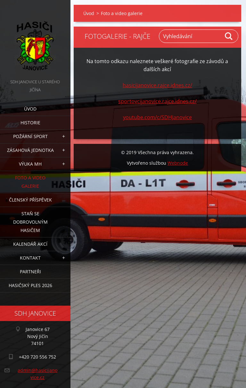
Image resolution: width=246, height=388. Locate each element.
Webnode (178, 163)
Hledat (229, 36)
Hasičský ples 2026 (30, 285)
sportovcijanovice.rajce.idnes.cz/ (157, 101)
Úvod (30, 109)
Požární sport (30, 136)
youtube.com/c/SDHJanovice (157, 117)
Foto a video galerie (30, 182)
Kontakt (30, 258)
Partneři (30, 271)
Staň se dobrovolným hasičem (30, 222)
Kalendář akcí (30, 244)
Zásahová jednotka (30, 150)
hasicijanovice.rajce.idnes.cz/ (157, 85)
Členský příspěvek (30, 200)
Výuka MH (30, 164)
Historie (30, 123)
